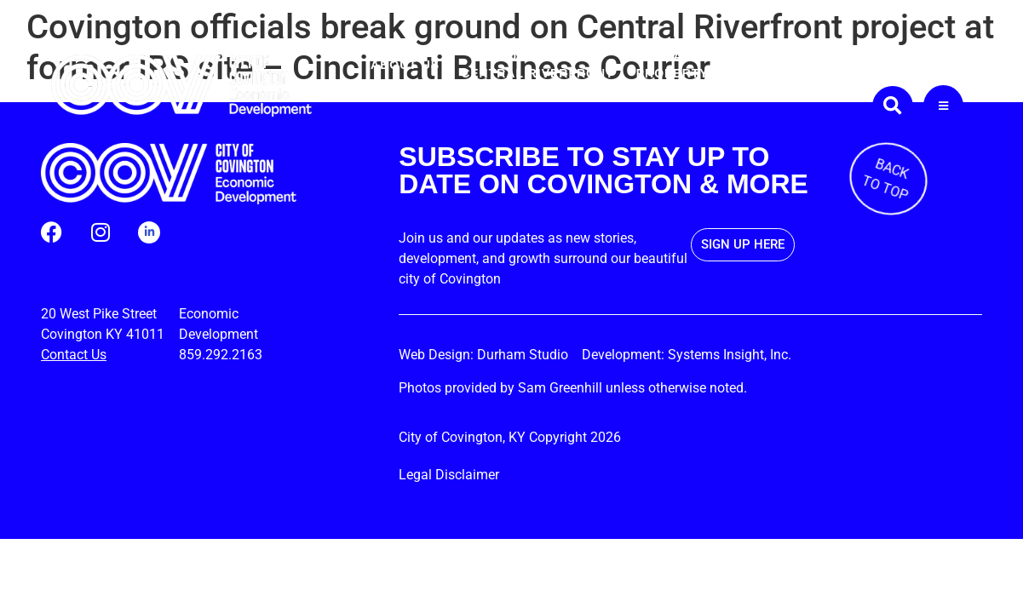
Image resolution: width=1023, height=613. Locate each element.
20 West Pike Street (99, 314)
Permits (760, 65)
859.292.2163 (220, 355)
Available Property (672, 64)
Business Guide (845, 64)
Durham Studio (527, 355)
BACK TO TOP (885, 179)
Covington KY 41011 (102, 334)
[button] (892, 106)
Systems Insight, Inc (728, 355)
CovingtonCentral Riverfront (537, 64)
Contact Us (73, 355)
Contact (931, 65)
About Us (405, 65)
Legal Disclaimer (449, 475)
